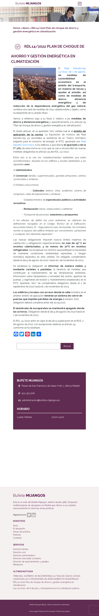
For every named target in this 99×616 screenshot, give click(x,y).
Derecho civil (19, 552)
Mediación (18, 564)
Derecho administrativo (24, 555)
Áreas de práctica (21, 531)
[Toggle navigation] (80, 3)
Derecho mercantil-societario (27, 558)
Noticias (17, 534)
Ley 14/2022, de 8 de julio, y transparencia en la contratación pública (46, 588)
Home (17, 28)
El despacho (19, 528)
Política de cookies (63, 611)
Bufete (28, 3)
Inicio (15, 525)
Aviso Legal (33, 611)
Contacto (17, 538)
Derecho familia (20, 549)
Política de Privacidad (47, 611)
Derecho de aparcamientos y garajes (31, 561)
